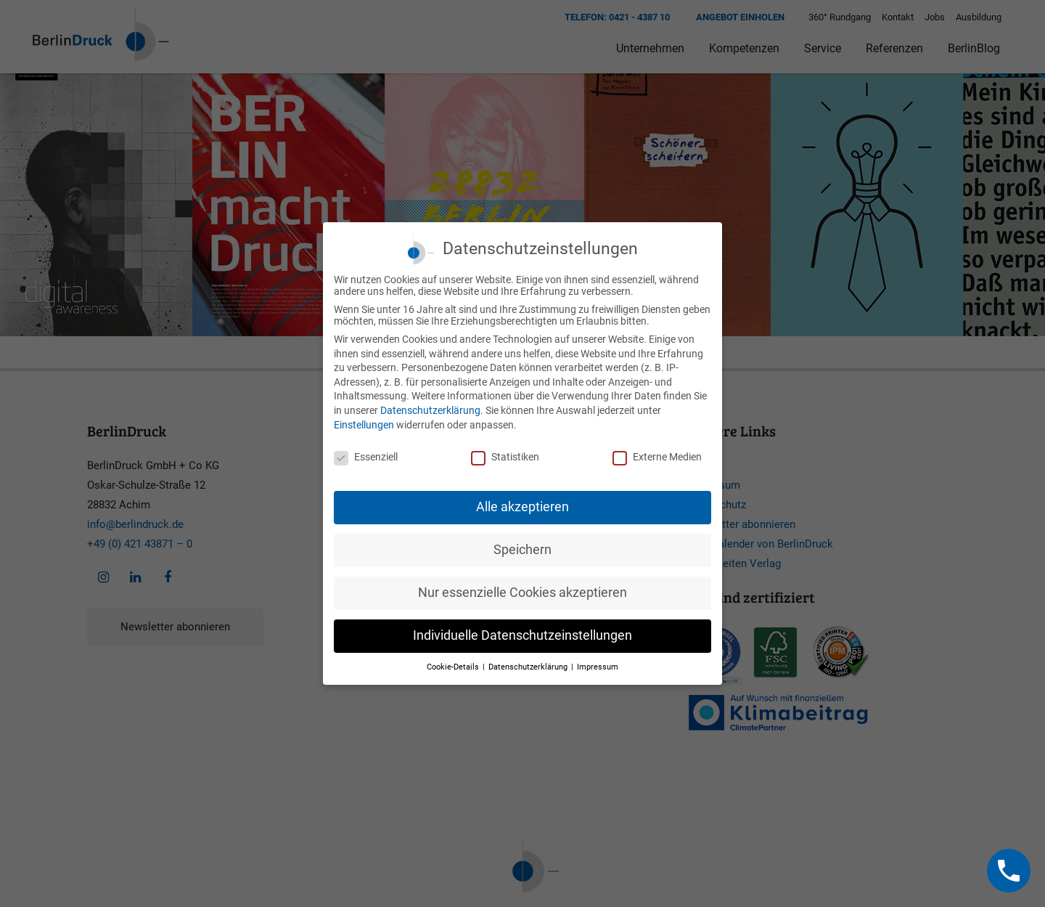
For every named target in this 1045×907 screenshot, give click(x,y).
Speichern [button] (522, 549)
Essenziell (366, 457)
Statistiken (505, 457)
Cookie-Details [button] (454, 667)
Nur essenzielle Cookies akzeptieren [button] (522, 592)
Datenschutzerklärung (430, 410)
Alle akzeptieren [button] (522, 507)
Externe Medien (657, 457)
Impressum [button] (597, 667)
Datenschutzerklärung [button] (529, 667)
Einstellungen (364, 425)
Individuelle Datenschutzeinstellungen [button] (522, 635)
